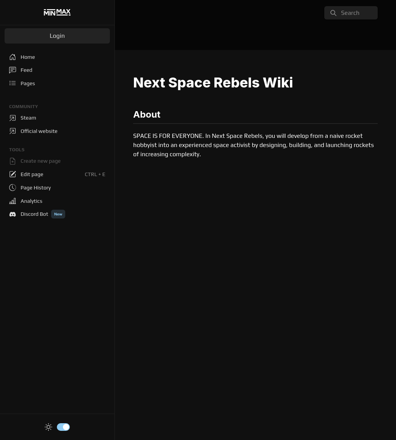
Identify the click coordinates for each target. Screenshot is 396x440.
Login (57, 35)
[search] (351, 12)
